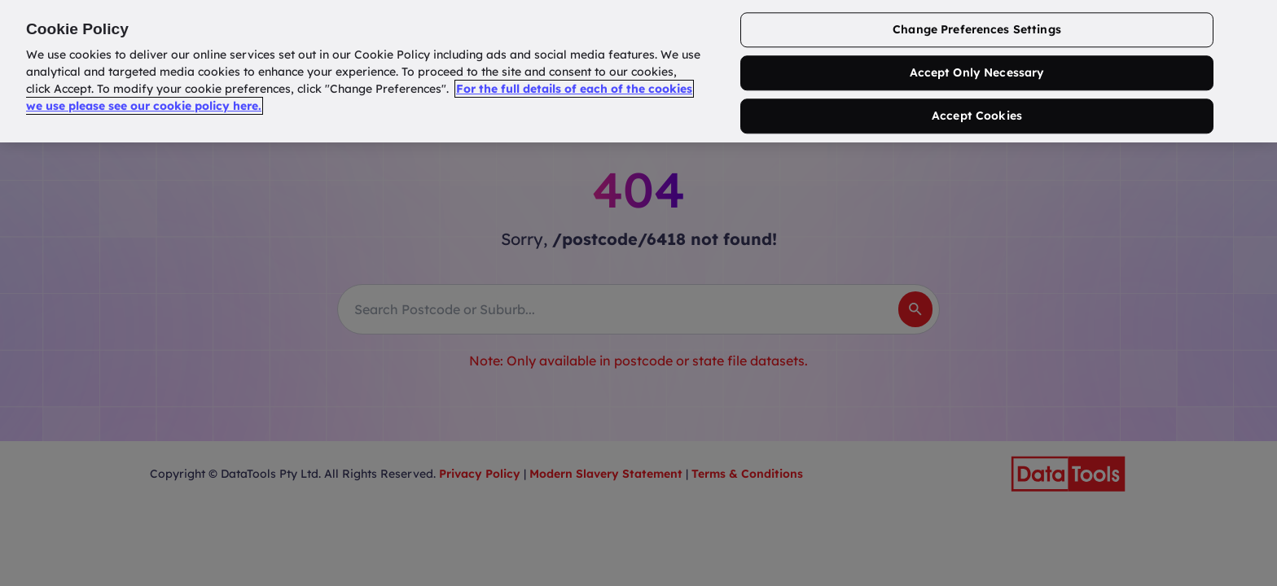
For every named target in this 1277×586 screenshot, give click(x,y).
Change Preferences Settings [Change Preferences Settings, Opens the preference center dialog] (977, 30)
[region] (638, 71)
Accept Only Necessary (977, 73)
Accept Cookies (977, 115)
